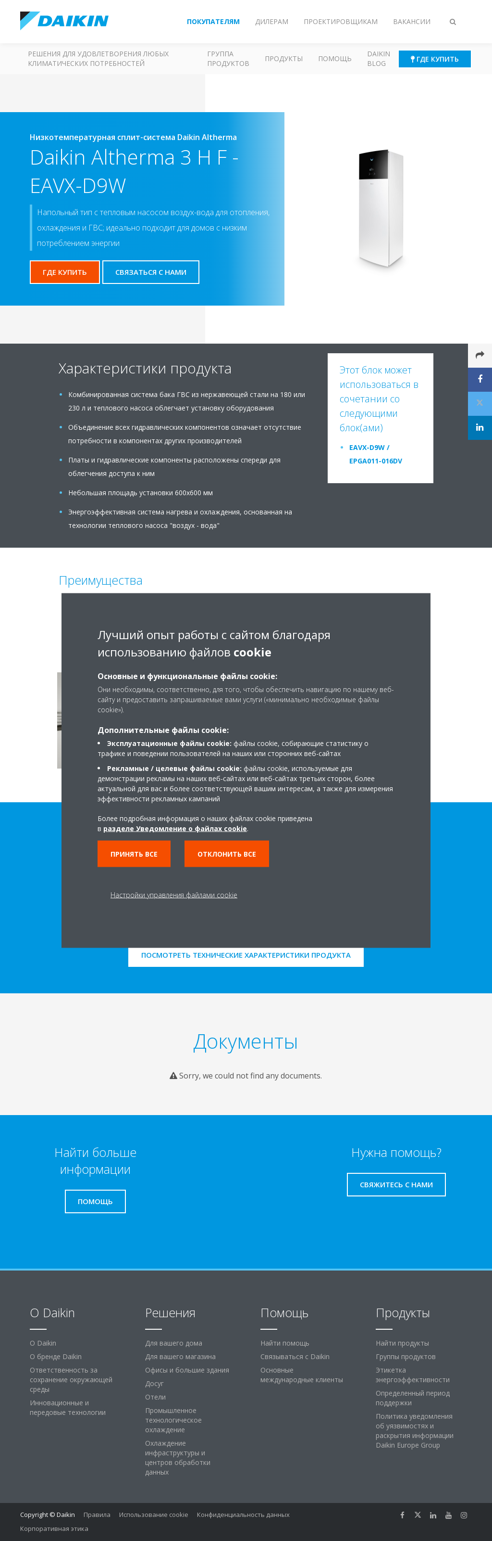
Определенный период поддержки (413, 1397)
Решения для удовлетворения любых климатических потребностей (98, 58)
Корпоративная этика (54, 1528)
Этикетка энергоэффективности (413, 1374)
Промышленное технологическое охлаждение (173, 1420)
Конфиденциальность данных (243, 1514)
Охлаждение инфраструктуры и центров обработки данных (177, 1457)
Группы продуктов (406, 1356)
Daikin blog (378, 58)
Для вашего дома (173, 1343)
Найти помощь (284, 1343)
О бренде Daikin (56, 1356)
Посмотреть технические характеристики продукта (246, 955)
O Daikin (43, 1343)
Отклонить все (226, 854)
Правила (97, 1514)
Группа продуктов (228, 58)
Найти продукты (402, 1343)
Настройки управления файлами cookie (174, 894)
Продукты (284, 58)
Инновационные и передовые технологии (68, 1407)
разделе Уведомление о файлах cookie (175, 828)
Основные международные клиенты (301, 1374)
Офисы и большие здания (187, 1369)
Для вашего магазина (180, 1356)
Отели (155, 1396)
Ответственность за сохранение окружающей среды (71, 1379)
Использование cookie (153, 1514)
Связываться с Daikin (295, 1356)
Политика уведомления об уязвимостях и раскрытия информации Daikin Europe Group (415, 1431)
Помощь (335, 58)
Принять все (134, 854)
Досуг (154, 1383)
